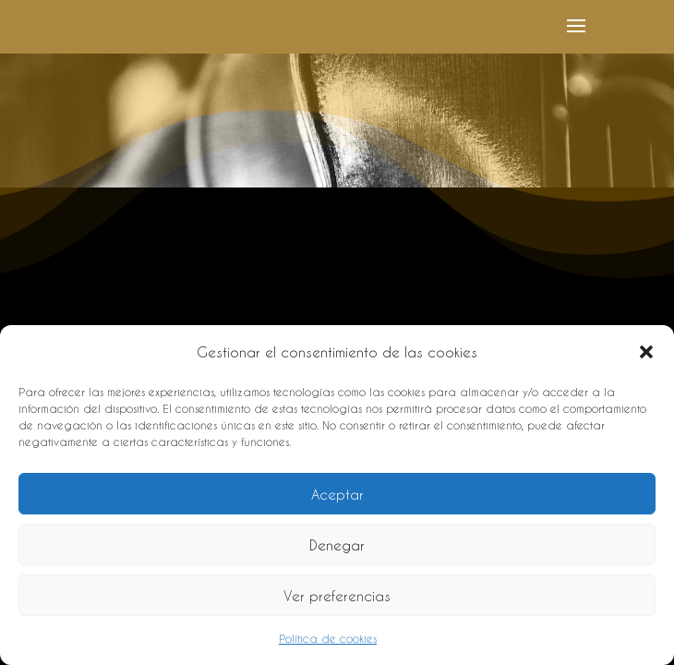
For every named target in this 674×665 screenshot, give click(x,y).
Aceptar (337, 494)
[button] (646, 352)
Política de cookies (328, 638)
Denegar (337, 545)
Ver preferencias (337, 595)
